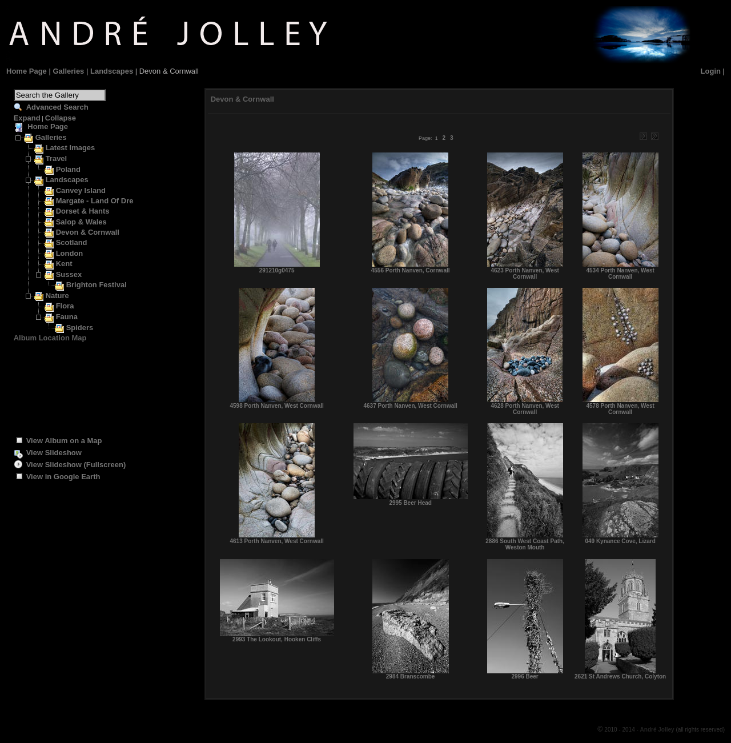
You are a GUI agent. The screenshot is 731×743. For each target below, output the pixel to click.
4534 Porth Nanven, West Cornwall (620, 273)
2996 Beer (524, 676)
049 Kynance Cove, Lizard (620, 541)
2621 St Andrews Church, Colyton (620, 676)
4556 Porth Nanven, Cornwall (410, 270)
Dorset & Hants (83, 211)
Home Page (26, 71)
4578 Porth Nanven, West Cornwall (620, 409)
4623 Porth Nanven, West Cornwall (525, 273)
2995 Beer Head (410, 503)
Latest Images (70, 147)
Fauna (67, 316)
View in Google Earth (63, 476)
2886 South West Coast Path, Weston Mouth (524, 544)
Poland (68, 169)
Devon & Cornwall (87, 232)
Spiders (80, 327)
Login (711, 71)
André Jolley (658, 729)
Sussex (69, 274)
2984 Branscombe (410, 676)
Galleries (68, 71)
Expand (27, 118)
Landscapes (111, 71)
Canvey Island (81, 190)
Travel (56, 158)
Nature (57, 295)
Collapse (60, 118)
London (69, 253)
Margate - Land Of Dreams (102, 200)
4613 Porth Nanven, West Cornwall (276, 541)
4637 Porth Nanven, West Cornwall (410, 406)
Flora (65, 306)
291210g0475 (277, 270)
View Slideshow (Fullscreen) (76, 464)
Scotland (71, 242)
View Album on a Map (64, 440)
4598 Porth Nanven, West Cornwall (276, 406)
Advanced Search (57, 107)
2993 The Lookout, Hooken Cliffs (276, 639)
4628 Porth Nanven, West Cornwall (525, 409)
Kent (64, 263)
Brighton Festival (96, 284)
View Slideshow (54, 452)
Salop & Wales (81, 222)
